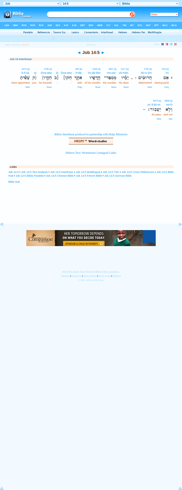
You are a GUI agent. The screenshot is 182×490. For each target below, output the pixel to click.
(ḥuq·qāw (46, 72)
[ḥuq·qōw (66, 72)
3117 (123, 69)
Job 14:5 (13, 171)
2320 (95, 69)
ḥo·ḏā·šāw (94, 72)
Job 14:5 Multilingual (88, 171)
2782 (146, 69)
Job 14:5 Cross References (138, 171)
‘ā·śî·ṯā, (25, 72)
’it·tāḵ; (78, 72)
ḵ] (57, 72)
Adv (170, 119)
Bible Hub (14, 181)
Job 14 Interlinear (21, 59)
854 (77, 69)
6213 (24, 69)
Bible (8, 45)
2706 (46, 69)
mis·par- (111, 72)
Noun (126, 87)
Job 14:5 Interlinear (61, 171)
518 (164, 69)
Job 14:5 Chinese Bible (59, 175)
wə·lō (169, 104)
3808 (167, 101)
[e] (167, 69)
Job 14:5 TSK (111, 171)
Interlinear (16, 45)
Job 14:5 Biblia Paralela (30, 175)
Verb (150, 87)
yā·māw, (124, 72)
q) (35, 72)
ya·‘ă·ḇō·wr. (154, 104)
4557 (111, 69)
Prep (79, 87)
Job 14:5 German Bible (118, 175)
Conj (166, 87)
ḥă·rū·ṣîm (146, 72)
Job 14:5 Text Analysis (34, 171)
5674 (155, 101)
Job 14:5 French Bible (89, 175)
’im (167, 72)
